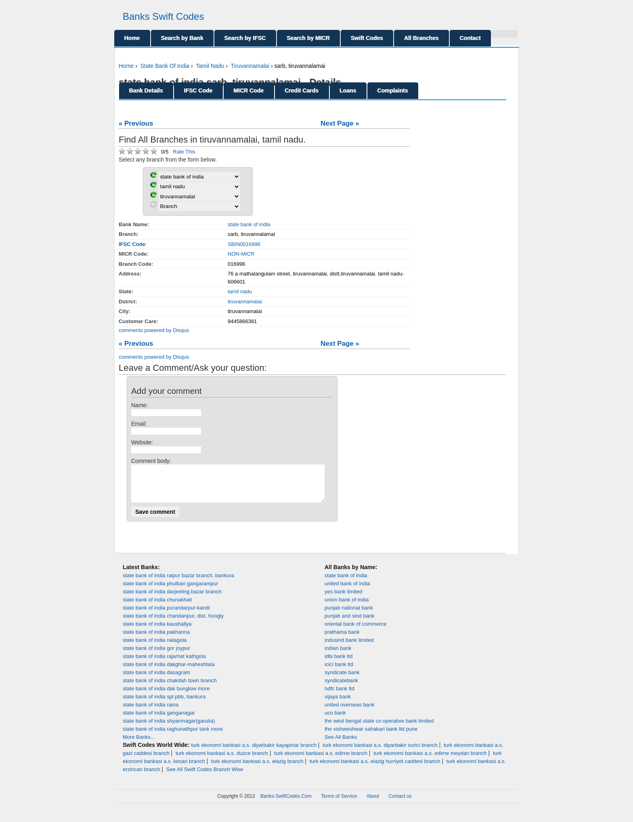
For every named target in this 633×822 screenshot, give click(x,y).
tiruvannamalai (245, 302)
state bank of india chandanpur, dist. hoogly (173, 623)
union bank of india (347, 607)
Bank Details (146, 90)
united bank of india (347, 591)
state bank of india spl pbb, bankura (164, 704)
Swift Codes (367, 38)
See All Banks (341, 744)
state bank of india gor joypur (156, 655)
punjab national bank (349, 615)
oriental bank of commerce (355, 631)
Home (132, 38)
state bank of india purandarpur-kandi (166, 615)
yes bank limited (343, 599)
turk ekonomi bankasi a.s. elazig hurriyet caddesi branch (375, 768)
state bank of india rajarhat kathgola (164, 663)
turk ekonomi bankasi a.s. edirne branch (320, 760)
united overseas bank (350, 712)
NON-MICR (241, 254)
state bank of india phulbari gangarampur (170, 591)
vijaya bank (338, 704)
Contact (470, 38)
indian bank (338, 655)
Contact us (400, 803)
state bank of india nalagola (155, 647)
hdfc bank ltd (339, 696)
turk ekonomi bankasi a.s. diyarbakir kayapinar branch (253, 752)
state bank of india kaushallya (157, 631)
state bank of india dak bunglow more (166, 696)
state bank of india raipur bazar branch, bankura (178, 583)
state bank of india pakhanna (156, 639)
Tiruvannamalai (250, 66)
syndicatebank (341, 688)
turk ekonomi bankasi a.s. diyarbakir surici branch (380, 752)
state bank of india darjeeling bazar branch (172, 599)
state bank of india (249, 224)
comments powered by (154, 330)
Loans (348, 90)
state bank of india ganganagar (159, 720)
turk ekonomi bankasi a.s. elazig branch (257, 768)
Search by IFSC (245, 38)
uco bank (335, 720)
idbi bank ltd (338, 663)
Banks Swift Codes (163, 16)
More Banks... (139, 744)
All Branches (421, 38)
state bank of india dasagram (156, 680)
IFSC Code (198, 90)
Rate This (184, 152)
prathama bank (342, 639)
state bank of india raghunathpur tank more (173, 736)
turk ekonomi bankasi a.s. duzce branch (222, 760)
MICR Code (249, 90)
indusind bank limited (349, 647)
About (373, 803)
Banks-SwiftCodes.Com (286, 803)
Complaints (392, 90)
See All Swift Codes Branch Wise (204, 777)
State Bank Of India (164, 66)
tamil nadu (240, 291)
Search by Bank (182, 38)
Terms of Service (339, 803)
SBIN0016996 (244, 244)
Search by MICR (308, 38)
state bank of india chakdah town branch (170, 688)
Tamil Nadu (210, 66)
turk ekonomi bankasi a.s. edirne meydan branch (429, 760)
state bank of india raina (150, 712)
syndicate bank (342, 680)
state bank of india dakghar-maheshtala (169, 672)
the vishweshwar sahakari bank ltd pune (371, 736)
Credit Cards (302, 90)
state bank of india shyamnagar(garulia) (169, 728)
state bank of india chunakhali (157, 607)
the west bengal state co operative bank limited (379, 728)
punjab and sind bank (350, 623)
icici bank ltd (339, 672)
